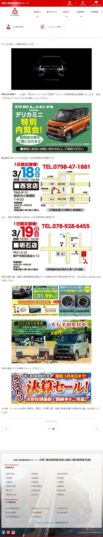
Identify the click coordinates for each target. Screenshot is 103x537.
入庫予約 (83, 5)
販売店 (36, 12)
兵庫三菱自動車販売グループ (15, 3)
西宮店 (35, 474)
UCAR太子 (37, 517)
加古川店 (62, 490)
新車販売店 (9, 468)
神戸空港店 (37, 486)
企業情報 (80, 12)
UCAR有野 (11, 512)
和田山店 (36, 490)
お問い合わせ (96, 5)
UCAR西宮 (37, 512)
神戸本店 (10, 474)
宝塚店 (35, 482)
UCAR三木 (62, 508)
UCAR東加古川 (13, 517)
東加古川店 (11, 495)
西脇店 (35, 478)
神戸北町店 (63, 474)
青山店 (9, 490)
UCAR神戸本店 (13, 508)
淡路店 (9, 482)
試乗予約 (69, 5)
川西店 (61, 482)
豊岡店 (61, 495)
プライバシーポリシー (44, 522)
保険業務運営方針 (62, 522)
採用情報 (94, 12)
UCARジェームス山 (40, 508)
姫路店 (61, 486)
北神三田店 (11, 486)
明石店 (61, 478)
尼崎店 (9, 478)
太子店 (35, 495)
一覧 (53, 429)
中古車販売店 (10, 502)
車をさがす (51, 12)
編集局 (65, 12)
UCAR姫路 (62, 512)
